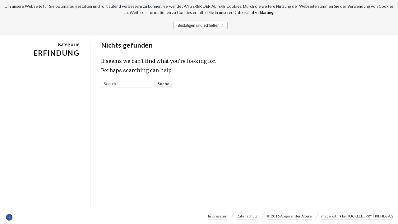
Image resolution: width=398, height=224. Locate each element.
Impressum (217, 216)
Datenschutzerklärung (253, 12)
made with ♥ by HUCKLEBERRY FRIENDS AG (357, 216)
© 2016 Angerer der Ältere (289, 216)
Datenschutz (247, 216)
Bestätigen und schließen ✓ (201, 25)
